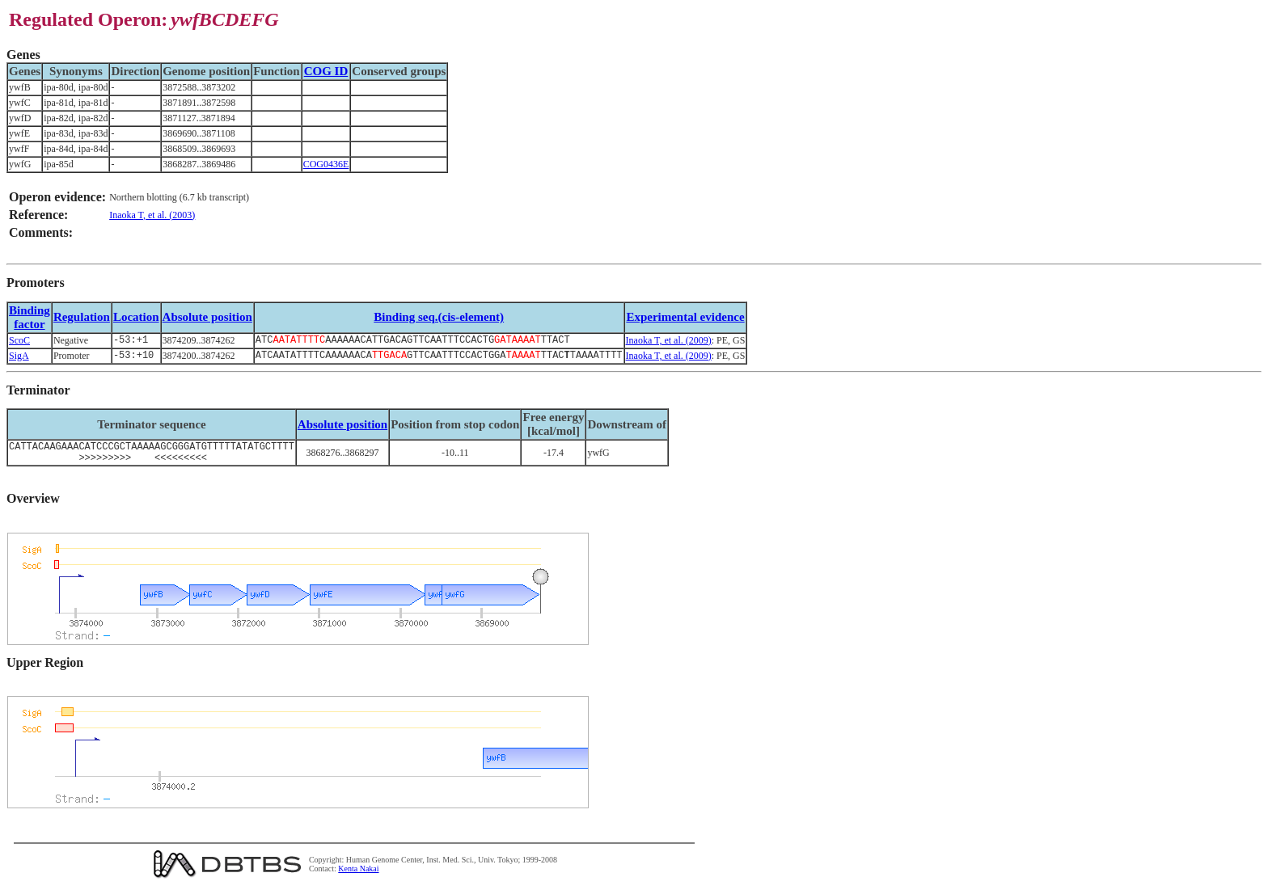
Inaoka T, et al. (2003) (152, 215)
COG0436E (326, 164)
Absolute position (207, 316)
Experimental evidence (685, 316)
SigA (19, 358)
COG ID (326, 71)
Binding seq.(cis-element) (439, 316)
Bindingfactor (29, 317)
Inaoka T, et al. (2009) (669, 341)
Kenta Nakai (358, 876)
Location (136, 316)
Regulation (81, 316)
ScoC (19, 341)
